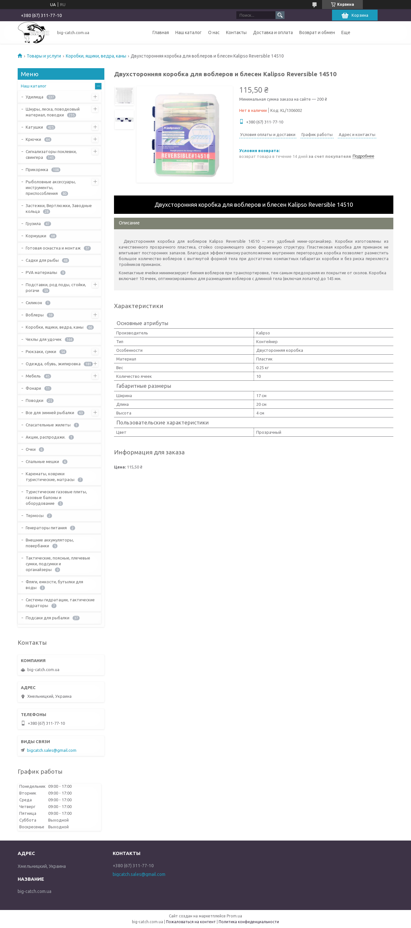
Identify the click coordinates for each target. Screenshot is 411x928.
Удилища (34, 97)
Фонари (33, 388)
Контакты (236, 32)
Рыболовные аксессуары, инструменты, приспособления (51, 187)
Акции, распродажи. (46, 437)
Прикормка (37, 169)
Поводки (34, 400)
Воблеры (35, 315)
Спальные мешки (42, 461)
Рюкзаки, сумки (41, 351)
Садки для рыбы (42, 260)
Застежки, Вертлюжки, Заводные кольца (59, 208)
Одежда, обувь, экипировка (53, 363)
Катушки (34, 127)
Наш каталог (188, 32)
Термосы (35, 515)
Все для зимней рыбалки (50, 412)
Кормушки (36, 235)
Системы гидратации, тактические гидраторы (60, 602)
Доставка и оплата (273, 32)
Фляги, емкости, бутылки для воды (54, 584)
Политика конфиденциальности (249, 922)
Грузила (33, 223)
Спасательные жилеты (48, 425)
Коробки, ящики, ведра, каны (96, 56)
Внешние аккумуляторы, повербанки (50, 543)
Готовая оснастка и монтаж (53, 248)
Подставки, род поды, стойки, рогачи (56, 287)
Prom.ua (234, 916)
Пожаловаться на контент (191, 922)
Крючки (33, 139)
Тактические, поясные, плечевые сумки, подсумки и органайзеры (58, 564)
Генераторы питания (46, 527)
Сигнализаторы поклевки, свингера (51, 154)
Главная (161, 32)
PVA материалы (41, 272)
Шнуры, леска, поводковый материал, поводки (53, 112)
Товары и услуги (44, 56)
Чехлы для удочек (44, 339)
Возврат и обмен (317, 32)
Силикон (34, 302)
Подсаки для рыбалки (47, 617)
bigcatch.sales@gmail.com (51, 750)
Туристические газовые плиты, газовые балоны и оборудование (56, 497)
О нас (214, 32)
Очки (31, 449)
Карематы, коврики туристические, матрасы (50, 476)
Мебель (33, 376)
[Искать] (279, 15)
